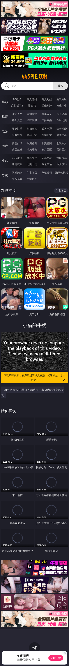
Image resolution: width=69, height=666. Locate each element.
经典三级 (32, 135)
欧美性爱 (61, 128)
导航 (5, 175)
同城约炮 (17, 172)
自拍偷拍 (32, 114)
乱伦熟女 (47, 135)
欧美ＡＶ (47, 114)
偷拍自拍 (32, 128)
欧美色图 (47, 143)
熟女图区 (47, 149)
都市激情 (17, 158)
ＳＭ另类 (61, 120)
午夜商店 (32, 172)
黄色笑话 (47, 164)
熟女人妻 (17, 120)
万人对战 (47, 99)
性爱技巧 (61, 164)
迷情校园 (17, 164)
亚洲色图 (32, 143)
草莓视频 (47, 172)
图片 (5, 146)
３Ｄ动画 (61, 114)
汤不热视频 (61, 172)
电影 (5, 131)
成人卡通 (47, 128)
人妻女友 (47, 158)
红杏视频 (17, 179)
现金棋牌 (47, 105)
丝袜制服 (32, 120)
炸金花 (32, 105)
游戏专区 (61, 99)
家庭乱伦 (32, 158)
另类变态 (61, 135)
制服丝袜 (17, 135)
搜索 (60, 85)
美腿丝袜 (17, 149)
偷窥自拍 (17, 143)
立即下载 (56, 658)
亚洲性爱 (17, 128)
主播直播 (47, 120)
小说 (5, 161)
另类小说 (32, 164)
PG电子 (17, 99)
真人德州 (32, 99)
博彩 (5, 102)
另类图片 (61, 149)
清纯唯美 (32, 149)
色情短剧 (32, 179)
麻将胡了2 (17, 105)
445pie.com (34, 76)
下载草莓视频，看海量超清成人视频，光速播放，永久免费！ (35, 378)
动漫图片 (61, 143)
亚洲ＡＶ (17, 114)
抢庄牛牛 (61, 105)
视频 (5, 117)
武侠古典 (61, 158)
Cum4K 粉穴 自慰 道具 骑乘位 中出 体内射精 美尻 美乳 (32, 392)
